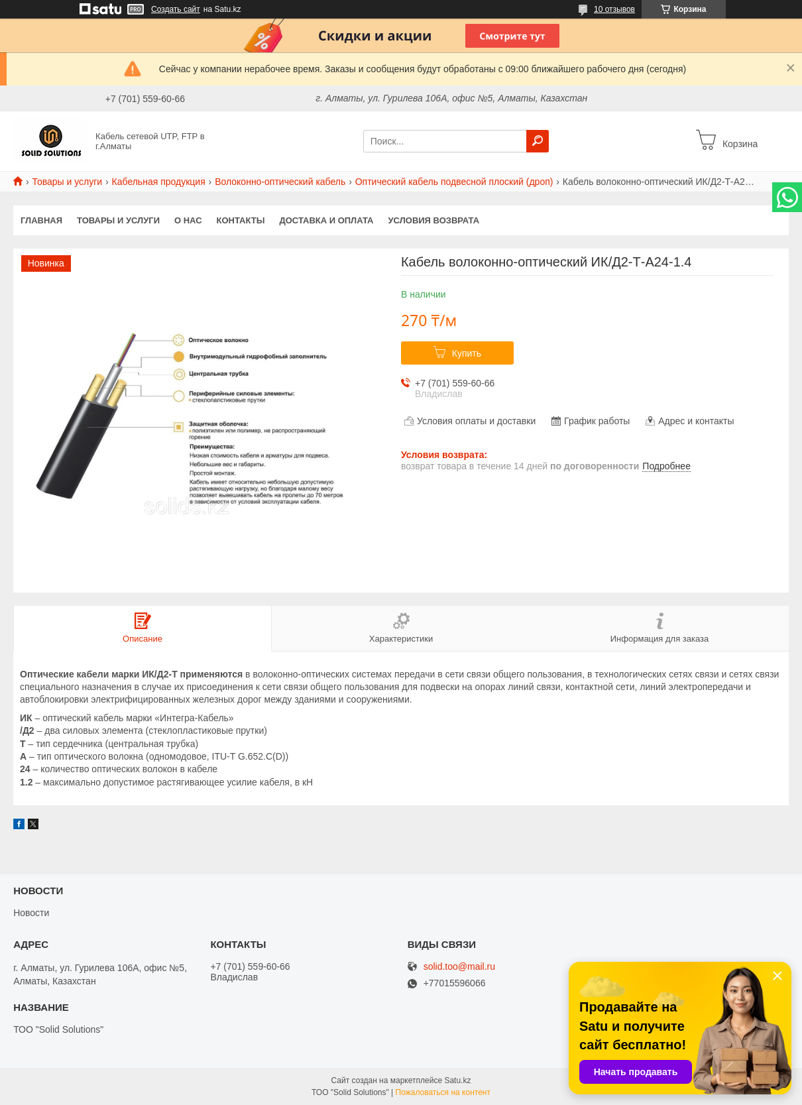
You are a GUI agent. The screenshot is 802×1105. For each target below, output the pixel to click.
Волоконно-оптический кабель (280, 181)
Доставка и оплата (326, 220)
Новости (31, 912)
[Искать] (537, 141)
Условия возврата (434, 220)
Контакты (241, 220)
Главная (41, 220)
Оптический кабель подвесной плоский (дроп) (454, 181)
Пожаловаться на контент (443, 1092)
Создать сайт (175, 9)
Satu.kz (457, 1080)
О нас (188, 220)
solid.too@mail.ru (459, 967)
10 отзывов (614, 9)
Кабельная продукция (158, 181)
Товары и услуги (67, 181)
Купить (466, 353)
